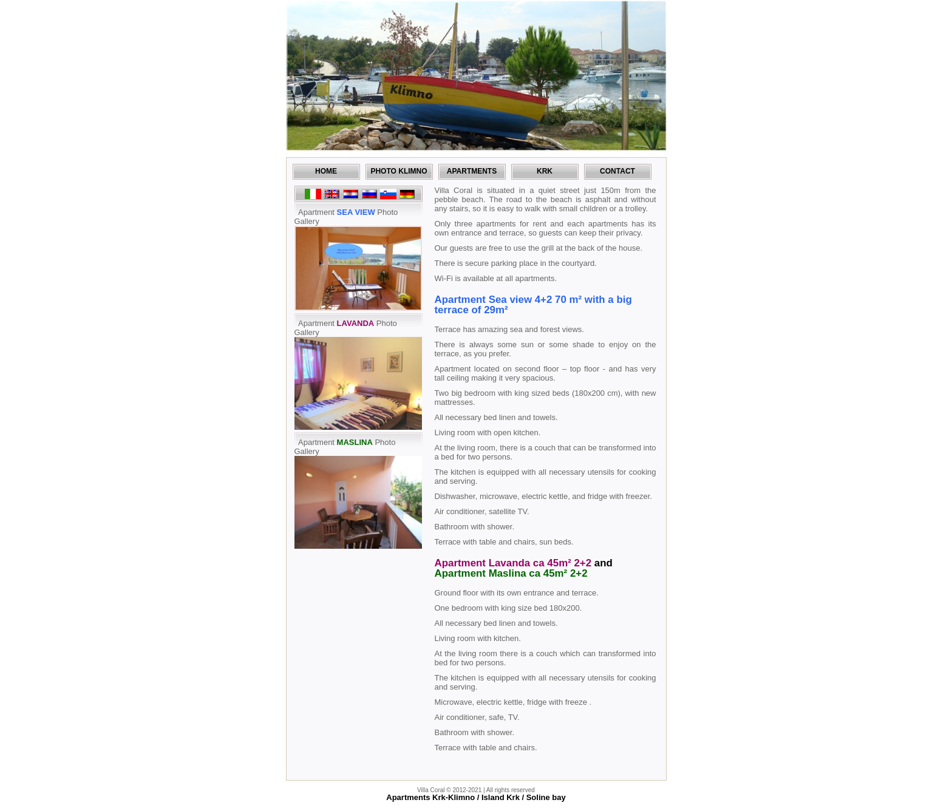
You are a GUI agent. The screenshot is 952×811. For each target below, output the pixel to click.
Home (326, 171)
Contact (617, 171)
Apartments (472, 171)
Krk (544, 171)
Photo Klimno (398, 171)
